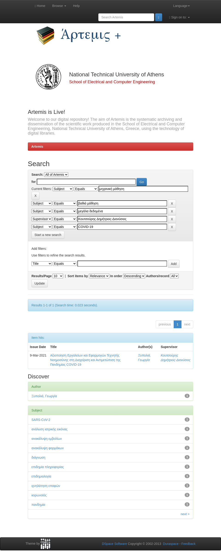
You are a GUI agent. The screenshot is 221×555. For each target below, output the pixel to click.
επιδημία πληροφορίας (47, 467)
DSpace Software (114, 544)
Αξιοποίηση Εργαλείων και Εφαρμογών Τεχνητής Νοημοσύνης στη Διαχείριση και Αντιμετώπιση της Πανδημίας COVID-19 (85, 360)
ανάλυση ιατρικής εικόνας (49, 429)
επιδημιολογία (41, 476)
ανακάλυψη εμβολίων (46, 438)
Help (76, 6)
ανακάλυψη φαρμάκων (47, 448)
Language (181, 6)
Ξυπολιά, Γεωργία (44, 396)
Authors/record (157, 276)
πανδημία (38, 504)
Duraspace (170, 544)
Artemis (37, 146)
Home (40, 6)
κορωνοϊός (39, 495)
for (33, 182)
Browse (59, 6)
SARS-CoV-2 (40, 420)
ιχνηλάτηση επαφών (45, 486)
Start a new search (47, 235)
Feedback (188, 544)
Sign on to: (179, 17)
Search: (37, 174)
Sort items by (78, 276)
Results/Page (41, 276)
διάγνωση (38, 457)
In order (116, 276)
